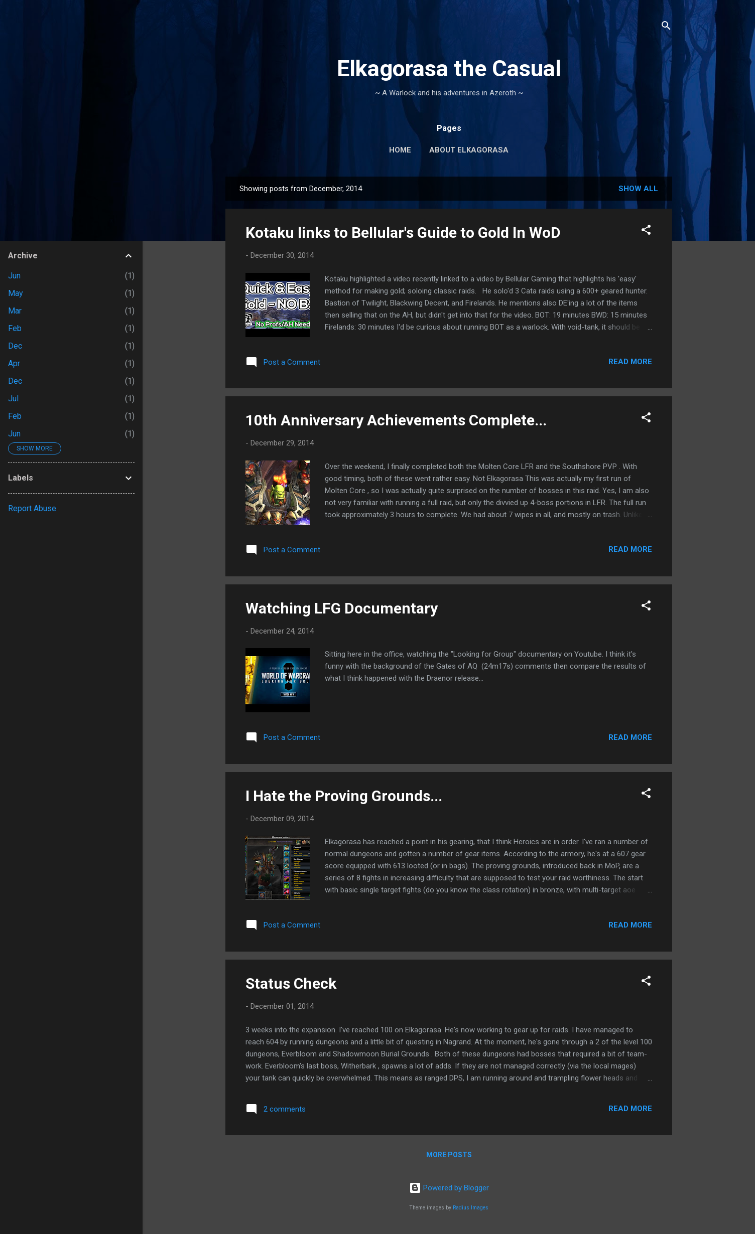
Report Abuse (32, 508)
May (15, 293)
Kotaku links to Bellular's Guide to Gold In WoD (403, 232)
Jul (13, 398)
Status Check (290, 983)
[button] (646, 231)
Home (400, 150)
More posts (449, 1155)
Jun (14, 275)
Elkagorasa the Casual (449, 68)
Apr (14, 363)
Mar (15, 311)
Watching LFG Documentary (341, 608)
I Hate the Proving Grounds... (343, 796)
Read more (630, 361)
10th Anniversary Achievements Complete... (396, 420)
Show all (638, 188)
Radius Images (470, 1207)
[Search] (666, 27)
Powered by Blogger (449, 1187)
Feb (15, 328)
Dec (15, 346)
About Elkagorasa (469, 150)
